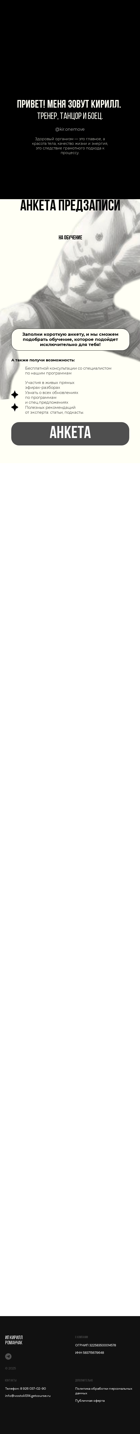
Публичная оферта (90, 1400)
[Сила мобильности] (8, 1356)
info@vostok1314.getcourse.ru (28, 1396)
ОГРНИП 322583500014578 (95, 1345)
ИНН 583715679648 (89, 1353)
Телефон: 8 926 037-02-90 (25, 1388)
